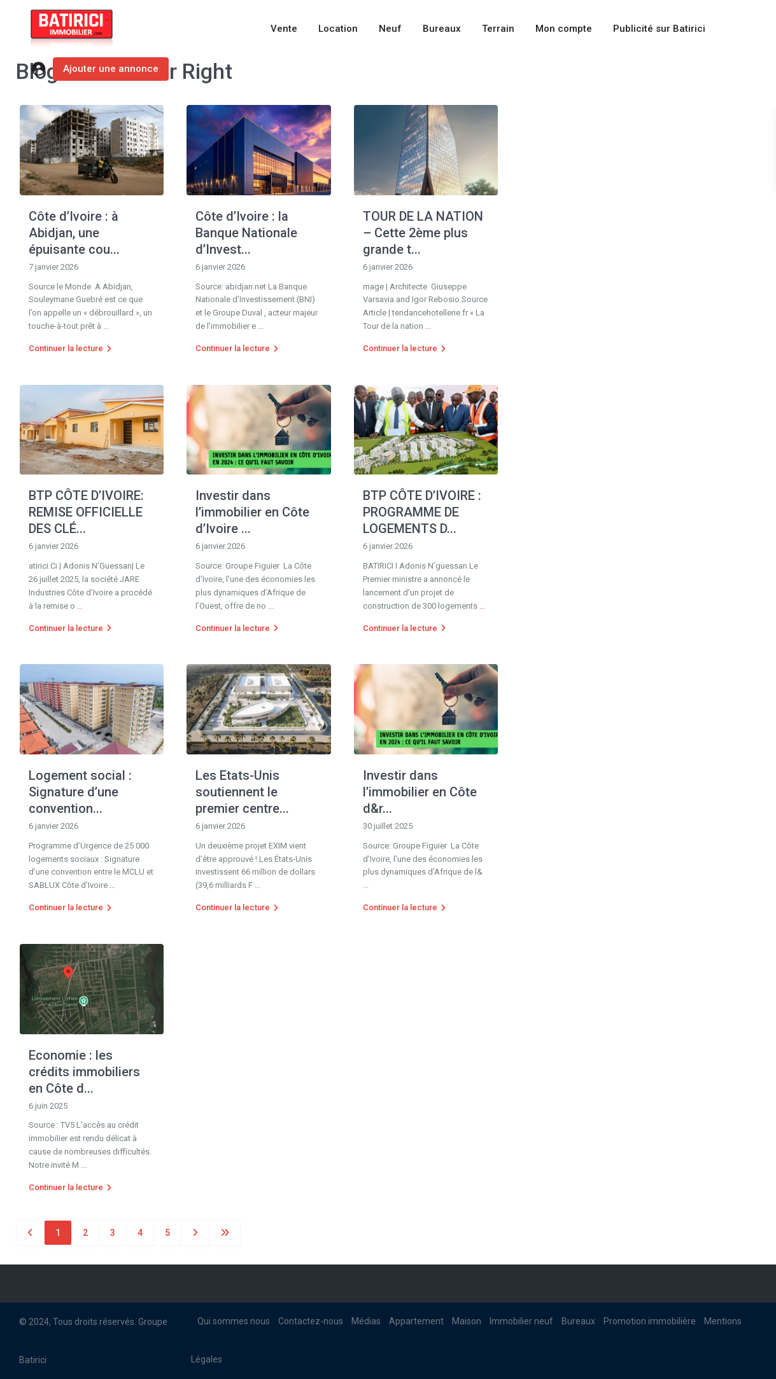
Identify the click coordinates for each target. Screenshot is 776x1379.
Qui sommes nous (233, 1321)
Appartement (416, 1321)
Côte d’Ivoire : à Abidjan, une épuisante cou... (74, 233)
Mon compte (563, 28)
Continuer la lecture (70, 348)
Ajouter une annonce (111, 68)
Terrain (498, 28)
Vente (284, 28)
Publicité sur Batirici (659, 28)
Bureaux (442, 28)
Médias (366, 1321)
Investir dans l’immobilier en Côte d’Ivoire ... (252, 512)
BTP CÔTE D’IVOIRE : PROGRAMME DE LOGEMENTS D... (422, 512)
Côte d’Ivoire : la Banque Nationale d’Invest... (246, 233)
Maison (466, 1321)
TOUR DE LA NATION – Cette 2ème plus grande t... (423, 233)
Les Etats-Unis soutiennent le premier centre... (242, 792)
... (106, 326)
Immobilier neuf (521, 1321)
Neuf (390, 28)
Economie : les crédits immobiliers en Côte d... (84, 1072)
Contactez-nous (310, 1321)
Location (338, 28)
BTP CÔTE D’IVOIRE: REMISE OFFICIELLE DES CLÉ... (86, 512)
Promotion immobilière (649, 1321)
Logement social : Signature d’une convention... (80, 792)
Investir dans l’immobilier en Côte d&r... (420, 792)
